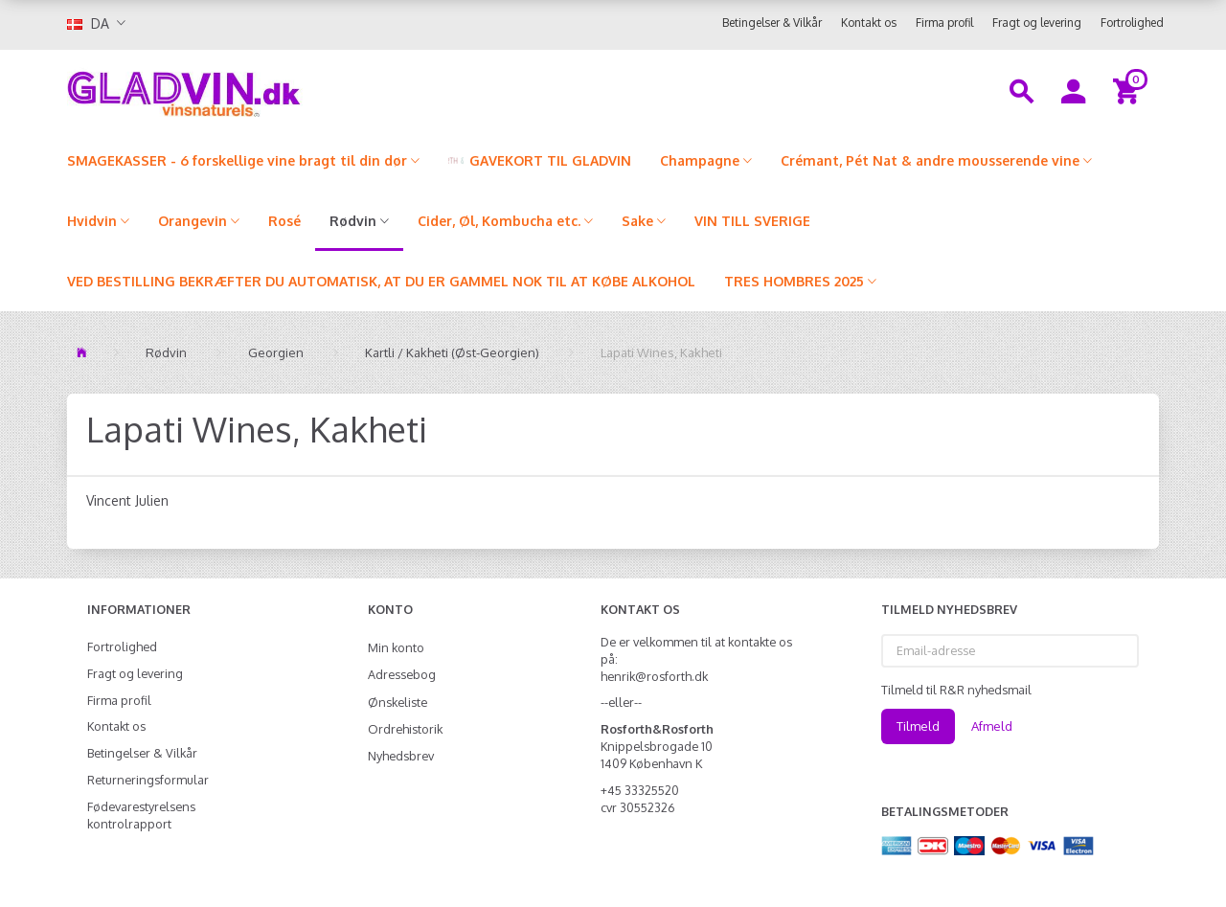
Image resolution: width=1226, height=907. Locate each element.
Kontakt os (869, 22)
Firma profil (944, 22)
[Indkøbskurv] (1129, 90)
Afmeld (991, 726)
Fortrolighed (1132, 22)
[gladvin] (263, 90)
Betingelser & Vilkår (772, 22)
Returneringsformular (148, 779)
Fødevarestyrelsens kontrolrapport (141, 815)
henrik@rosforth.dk (654, 676)
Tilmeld (918, 726)
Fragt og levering (1036, 22)
